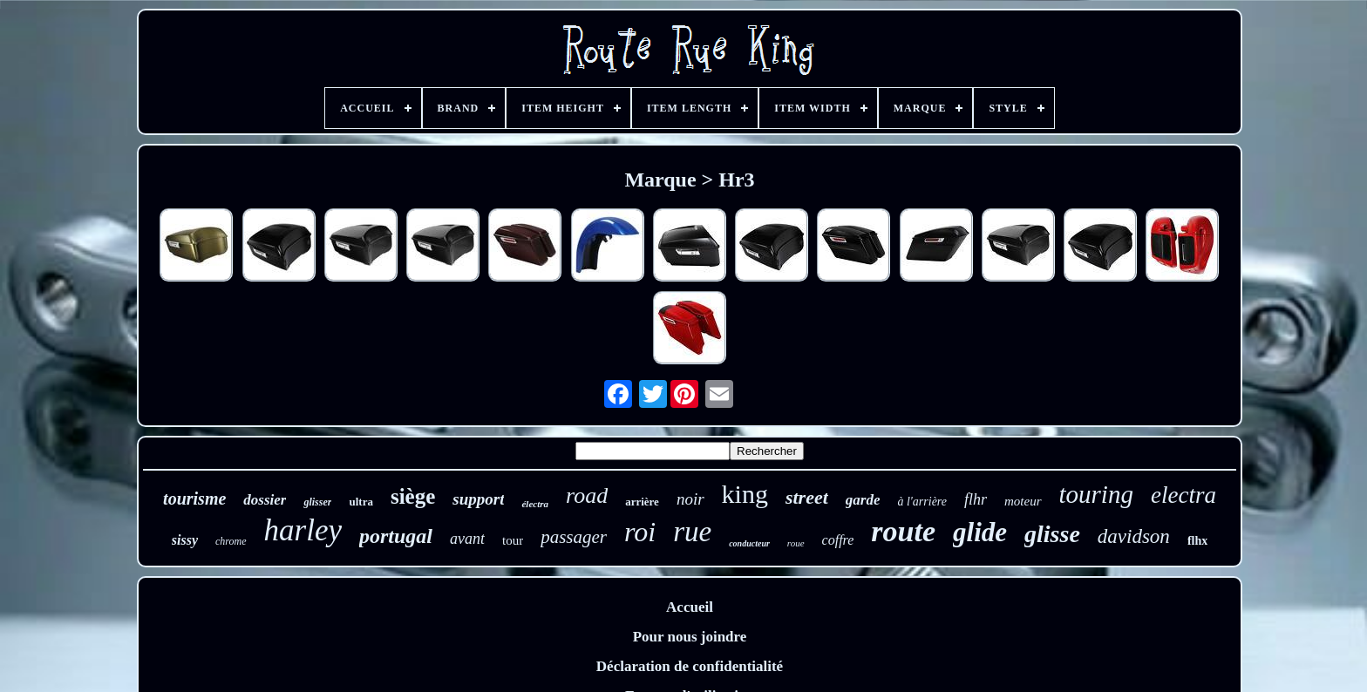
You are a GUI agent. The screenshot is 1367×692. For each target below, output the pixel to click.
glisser (317, 502)
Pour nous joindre (690, 636)
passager (574, 536)
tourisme (194, 498)
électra (534, 504)
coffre (838, 540)
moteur (1023, 501)
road (587, 495)
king (745, 493)
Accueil (689, 607)
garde (863, 500)
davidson (1134, 536)
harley (303, 530)
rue (692, 531)
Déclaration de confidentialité (689, 666)
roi (640, 531)
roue (796, 543)
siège (413, 496)
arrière (642, 501)
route (903, 531)
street (807, 497)
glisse (1052, 533)
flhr (975, 499)
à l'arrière (922, 501)
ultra (360, 501)
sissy (185, 540)
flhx (1197, 540)
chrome (231, 541)
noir (690, 499)
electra (1183, 495)
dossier (264, 500)
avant (467, 538)
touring (1096, 494)
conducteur (749, 543)
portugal (395, 536)
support (478, 499)
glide (980, 532)
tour (512, 540)
